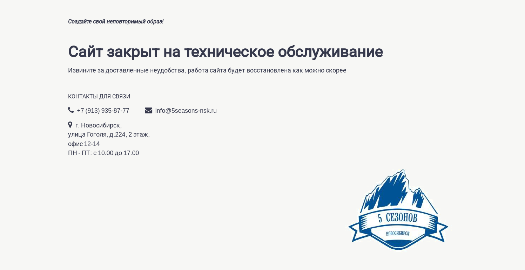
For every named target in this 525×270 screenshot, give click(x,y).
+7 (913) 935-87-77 (98, 110)
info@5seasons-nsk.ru (181, 110)
